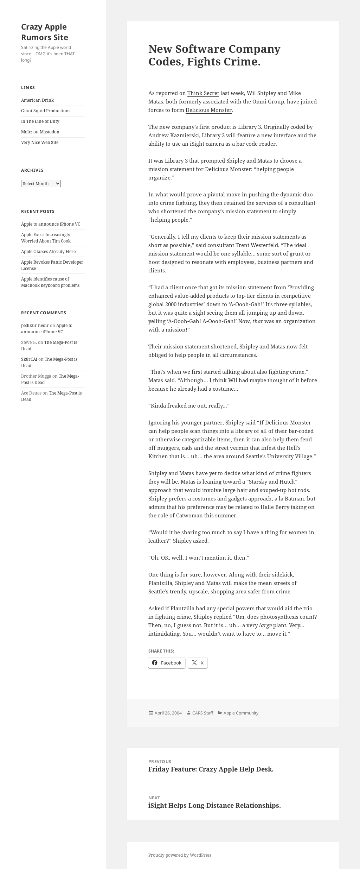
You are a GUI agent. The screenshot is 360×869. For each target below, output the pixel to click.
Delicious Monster (209, 109)
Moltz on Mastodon (40, 132)
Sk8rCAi (29, 359)
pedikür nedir (35, 325)
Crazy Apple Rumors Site (44, 31)
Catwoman (189, 515)
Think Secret (203, 92)
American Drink (37, 100)
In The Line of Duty (40, 121)
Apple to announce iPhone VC (50, 224)
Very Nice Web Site (39, 142)
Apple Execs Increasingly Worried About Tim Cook (46, 238)
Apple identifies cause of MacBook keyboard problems (50, 282)
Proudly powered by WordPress (179, 855)
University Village (289, 456)
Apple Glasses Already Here (48, 251)
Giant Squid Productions (45, 111)
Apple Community (241, 713)
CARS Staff (202, 713)
